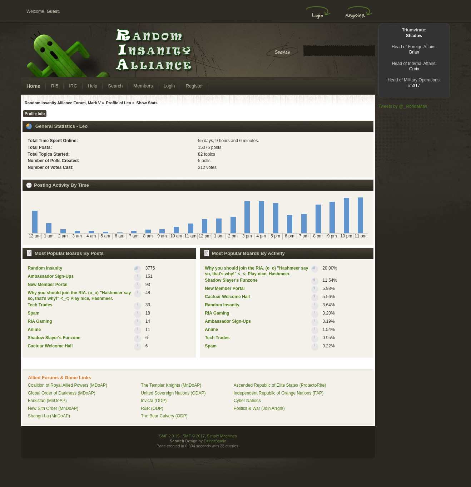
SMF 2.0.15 (169, 436)
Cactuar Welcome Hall (50, 345)
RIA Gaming (40, 321)
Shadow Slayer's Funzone (54, 337)
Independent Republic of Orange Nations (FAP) (278, 393)
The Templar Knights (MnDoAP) (171, 385)
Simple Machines (222, 436)
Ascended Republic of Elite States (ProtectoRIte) (280, 385)
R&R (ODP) (152, 408)
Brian (414, 52)
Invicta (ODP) (154, 400)
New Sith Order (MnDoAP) (53, 408)
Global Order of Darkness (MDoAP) (61, 393)
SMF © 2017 (194, 436)
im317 (414, 85)
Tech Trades (40, 304)
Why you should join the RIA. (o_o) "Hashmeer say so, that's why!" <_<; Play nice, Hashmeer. (79, 295)
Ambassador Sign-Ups (51, 276)
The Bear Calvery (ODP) (164, 415)
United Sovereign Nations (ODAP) (173, 393)
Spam (33, 313)
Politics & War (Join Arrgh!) (259, 408)
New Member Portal (47, 284)
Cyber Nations (247, 400)
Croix (414, 68)
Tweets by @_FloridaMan (402, 106)
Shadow (414, 35)
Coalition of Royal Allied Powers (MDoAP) (67, 385)
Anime (34, 329)
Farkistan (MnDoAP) (47, 400)
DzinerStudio (215, 441)
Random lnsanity (45, 268)
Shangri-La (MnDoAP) (49, 415)
